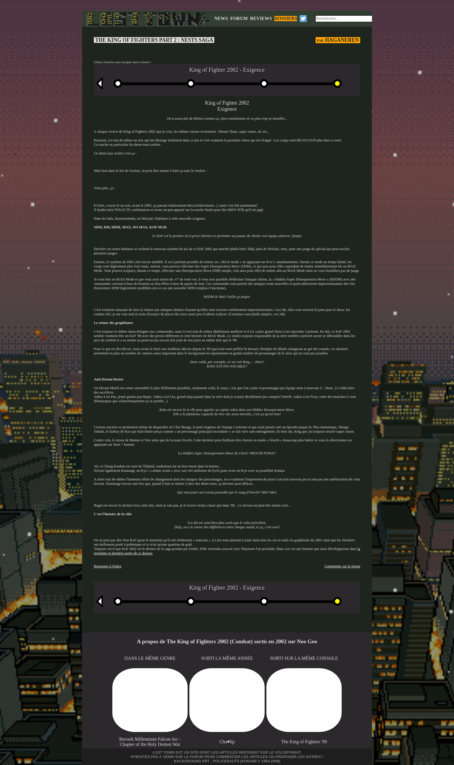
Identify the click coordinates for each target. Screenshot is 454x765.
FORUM (239, 18)
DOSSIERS (285, 18)
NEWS (221, 18)
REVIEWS (261, 18)
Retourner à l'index (107, 566)
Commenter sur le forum (342, 566)
